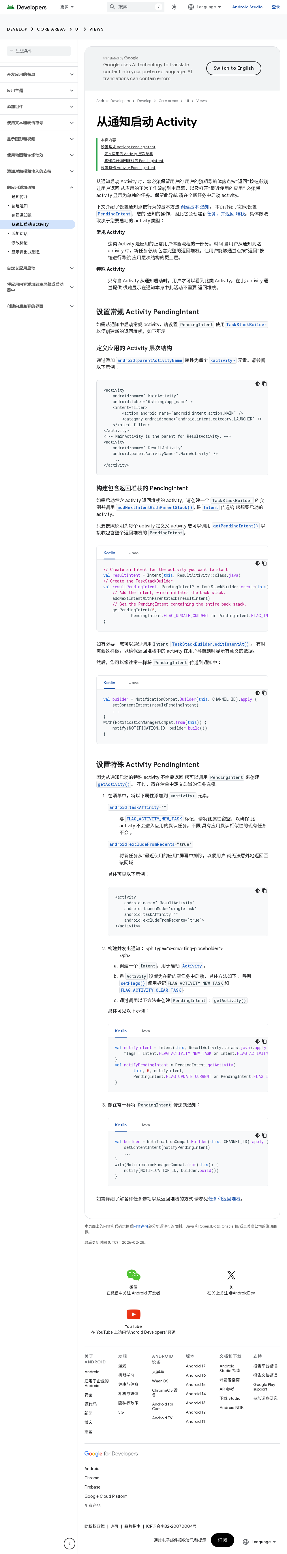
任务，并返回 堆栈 (226, 214)
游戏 (122, 1366)
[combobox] (135, 7)
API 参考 (227, 1389)
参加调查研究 (265, 1398)
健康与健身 (128, 1384)
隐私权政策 (128, 1402)
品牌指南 (132, 1526)
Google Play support (264, 1387)
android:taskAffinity (134, 807)
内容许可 (140, 1226)
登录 (276, 7)
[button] (34, 74)
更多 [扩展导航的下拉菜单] (64, 7)
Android (92, 1371)
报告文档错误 (265, 1375)
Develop (17, 29)
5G (121, 1412)
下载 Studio (230, 1398)
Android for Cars (162, 1406)
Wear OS (160, 1381)
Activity (192, 966)
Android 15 (196, 1384)
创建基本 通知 (195, 207)
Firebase (92, 1487)
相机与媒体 (128, 1393)
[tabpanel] (182, 595)
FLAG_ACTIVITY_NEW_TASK (154, 819)
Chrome (92, 1477)
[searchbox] (39, 51)
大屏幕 (158, 1371)
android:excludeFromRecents (142, 844)
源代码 (91, 1404)
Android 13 (195, 1402)
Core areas (51, 29)
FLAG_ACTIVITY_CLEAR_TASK (151, 990)
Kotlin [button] (109, 552)
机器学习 (126, 1375)
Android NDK (231, 1407)
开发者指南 (230, 1379)
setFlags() (133, 983)
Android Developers (113, 100)
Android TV (162, 1417)
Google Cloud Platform (106, 1496)
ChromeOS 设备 (165, 1392)
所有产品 (93, 1505)
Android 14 (196, 1393)
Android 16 (196, 1375)
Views (96, 29)
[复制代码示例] (264, 383)
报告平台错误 (265, 1366)
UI (77, 29)
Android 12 (196, 1412)
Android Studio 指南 (230, 1368)
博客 (89, 1422)
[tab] (109, 552)
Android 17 (196, 1366)
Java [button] (134, 552)
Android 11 (195, 1421)
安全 (89, 1394)
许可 (114, 1526)
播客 (89, 1431)
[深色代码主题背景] (257, 383)
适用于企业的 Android (97, 1383)
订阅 (222, 1540)
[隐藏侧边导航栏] (69, 1543)
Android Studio (247, 7)
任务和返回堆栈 (224, 1199)
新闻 (89, 1413)
